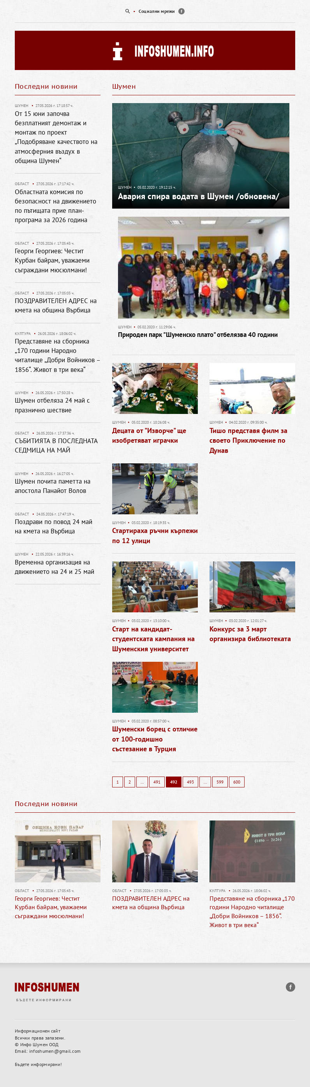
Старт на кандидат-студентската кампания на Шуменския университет (153, 638)
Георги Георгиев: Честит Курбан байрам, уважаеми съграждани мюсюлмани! (52, 260)
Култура (23, 333)
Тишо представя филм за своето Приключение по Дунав (248, 440)
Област (22, 183)
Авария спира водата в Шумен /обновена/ (198, 196)
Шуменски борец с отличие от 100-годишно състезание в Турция (154, 738)
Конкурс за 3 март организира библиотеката (250, 633)
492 (173, 782)
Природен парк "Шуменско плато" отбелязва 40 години (198, 334)
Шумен (125, 187)
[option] (155, 11)
